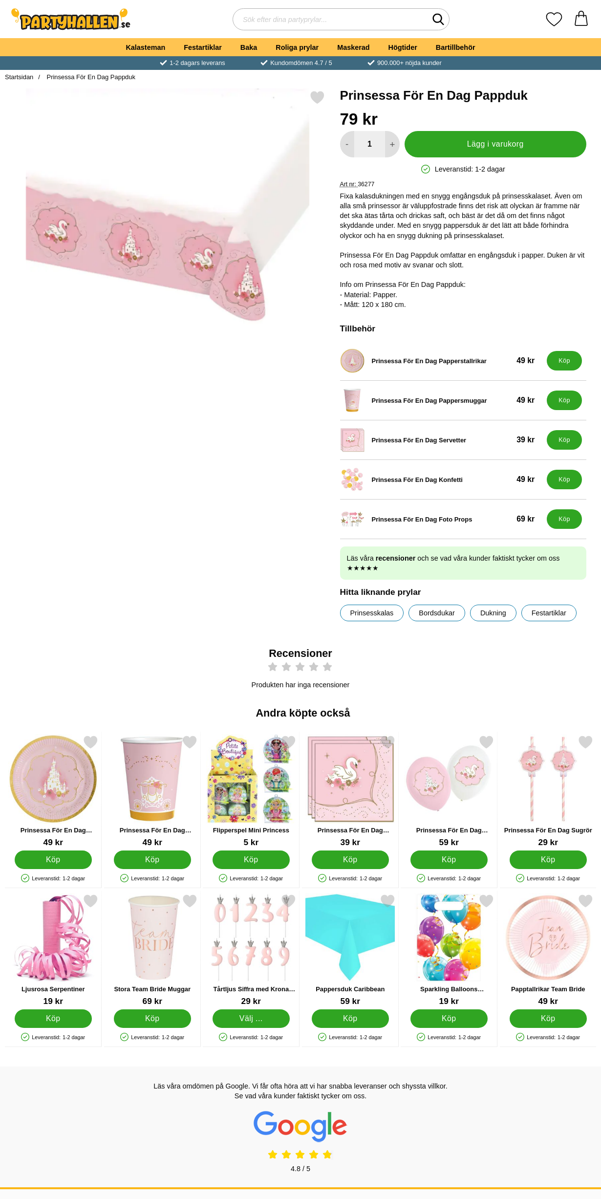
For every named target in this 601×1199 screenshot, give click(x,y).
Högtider (402, 47)
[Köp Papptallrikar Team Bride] (547, 1018)
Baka (248, 47)
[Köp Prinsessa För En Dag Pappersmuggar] (564, 400)
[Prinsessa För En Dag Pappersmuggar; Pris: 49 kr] (441, 400)
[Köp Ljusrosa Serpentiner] (53, 1018)
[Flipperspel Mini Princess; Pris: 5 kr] (251, 791)
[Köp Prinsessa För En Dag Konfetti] (564, 479)
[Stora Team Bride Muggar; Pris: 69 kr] (152, 950)
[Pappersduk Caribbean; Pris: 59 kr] (350, 950)
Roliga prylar (297, 47)
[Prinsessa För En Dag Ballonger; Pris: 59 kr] (449, 791)
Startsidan (19, 77)
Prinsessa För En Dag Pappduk (90, 77)
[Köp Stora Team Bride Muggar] (152, 1018)
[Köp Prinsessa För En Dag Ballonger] (449, 859)
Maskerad (353, 47)
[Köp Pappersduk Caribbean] (349, 1018)
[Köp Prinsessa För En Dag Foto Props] (564, 519)
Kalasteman (145, 47)
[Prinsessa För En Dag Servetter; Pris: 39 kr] (441, 440)
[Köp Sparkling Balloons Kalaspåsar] (449, 1018)
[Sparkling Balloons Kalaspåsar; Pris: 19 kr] (449, 950)
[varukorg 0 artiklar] (581, 19)
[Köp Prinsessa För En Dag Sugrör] (547, 859)
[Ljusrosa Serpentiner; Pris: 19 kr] (53, 950)
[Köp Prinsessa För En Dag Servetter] (564, 440)
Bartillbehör (455, 47)
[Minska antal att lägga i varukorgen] (347, 144)
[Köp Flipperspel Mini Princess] (251, 859)
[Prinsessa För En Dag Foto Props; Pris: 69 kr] (441, 519)
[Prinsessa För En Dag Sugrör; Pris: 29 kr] (548, 791)
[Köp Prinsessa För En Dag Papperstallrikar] (564, 361)
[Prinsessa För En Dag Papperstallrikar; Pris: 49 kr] (441, 361)
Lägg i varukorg (495, 144)
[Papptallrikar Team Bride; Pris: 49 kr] (548, 950)
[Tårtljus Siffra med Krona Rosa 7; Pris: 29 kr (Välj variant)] (251, 950)
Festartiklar (203, 47)
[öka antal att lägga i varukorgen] (392, 144)
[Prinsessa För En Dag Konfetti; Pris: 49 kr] (441, 479)
